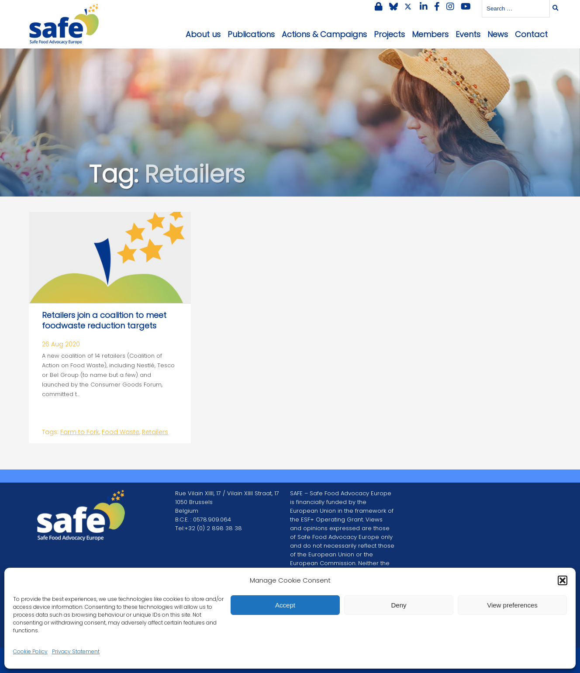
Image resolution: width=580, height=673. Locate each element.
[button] (562, 580)
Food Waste (120, 432)
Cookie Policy (30, 651)
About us (203, 34)
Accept (285, 605)
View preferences (512, 605)
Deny (398, 605)
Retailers (155, 432)
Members (430, 34)
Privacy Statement (76, 651)
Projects (389, 34)
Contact (531, 34)
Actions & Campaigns (324, 34)
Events (468, 34)
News (497, 34)
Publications (251, 34)
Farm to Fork (79, 432)
